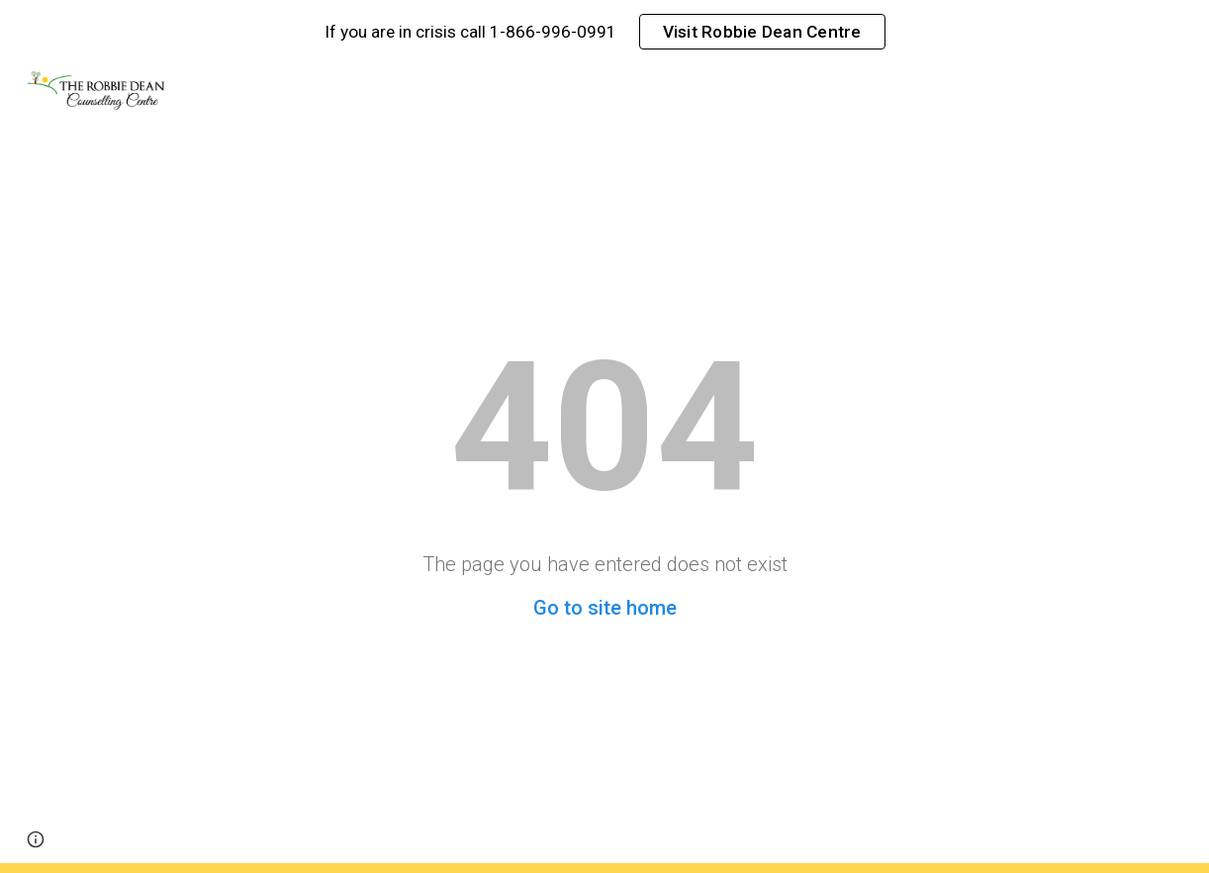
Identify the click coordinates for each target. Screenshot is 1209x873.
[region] (604, 31)
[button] (35, 839)
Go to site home (605, 608)
